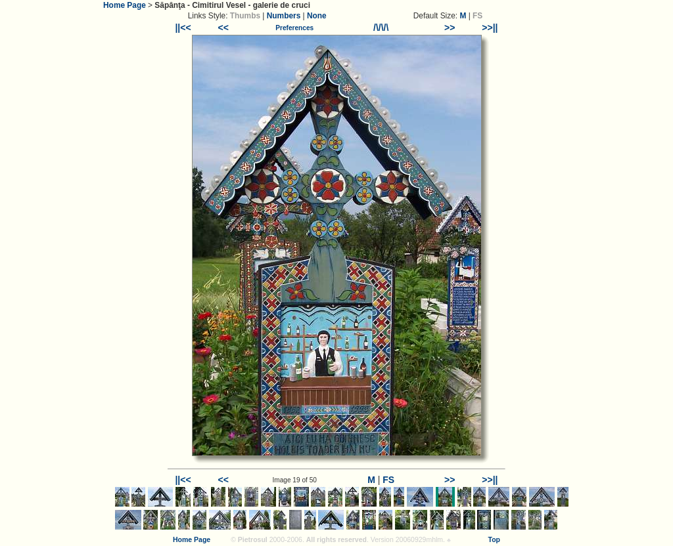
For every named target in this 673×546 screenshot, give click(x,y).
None (317, 15)
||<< (183, 27)
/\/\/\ (380, 27)
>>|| (490, 27)
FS (388, 479)
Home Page (124, 5)
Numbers (284, 15)
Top (494, 539)
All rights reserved (336, 539)
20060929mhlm (419, 539)
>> (449, 27)
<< (223, 27)
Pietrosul (252, 539)
